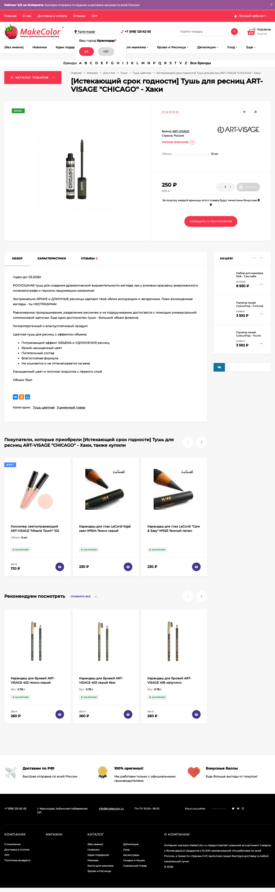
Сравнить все (84, 596)
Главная (10, 16)
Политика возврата (17, 860)
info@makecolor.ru (111, 808)
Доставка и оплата (52, 16)
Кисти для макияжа (100, 865)
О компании (12, 844)
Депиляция (130, 844)
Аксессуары (131, 855)
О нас (27, 16)
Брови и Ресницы (99, 871)
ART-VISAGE (180, 131)
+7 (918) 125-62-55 (138, 32)
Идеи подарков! (98, 855)
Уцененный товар (71, 407)
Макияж (92, 73)
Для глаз (109, 73)
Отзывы (79, 16)
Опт (95, 16)
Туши (123, 73)
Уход (126, 849)
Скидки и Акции (134, 860)
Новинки (93, 849)
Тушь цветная (142, 73)
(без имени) (95, 844)
